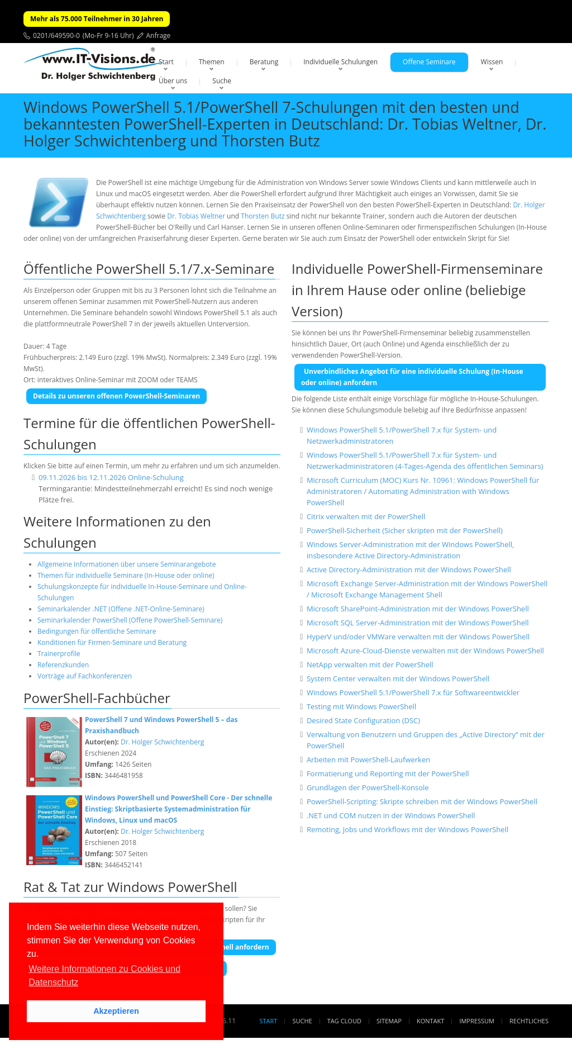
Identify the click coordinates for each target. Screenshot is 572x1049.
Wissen (492, 62)
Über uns (173, 81)
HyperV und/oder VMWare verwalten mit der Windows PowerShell (418, 637)
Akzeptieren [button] (116, 1011)
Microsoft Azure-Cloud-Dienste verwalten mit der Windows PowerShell (425, 650)
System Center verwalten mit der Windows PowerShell (398, 678)
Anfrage (158, 35)
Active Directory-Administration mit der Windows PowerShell (409, 569)
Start (166, 62)
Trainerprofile (58, 653)
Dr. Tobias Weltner (196, 216)
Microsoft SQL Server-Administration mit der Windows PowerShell (418, 623)
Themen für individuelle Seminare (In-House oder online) (125, 575)
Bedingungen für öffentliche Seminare (96, 631)
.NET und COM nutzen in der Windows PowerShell (391, 815)
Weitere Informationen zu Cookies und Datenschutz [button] (104, 975)
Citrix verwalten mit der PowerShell (366, 516)
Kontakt (430, 1021)
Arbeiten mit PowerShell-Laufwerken (368, 759)
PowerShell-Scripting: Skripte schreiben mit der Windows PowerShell (422, 801)
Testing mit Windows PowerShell (361, 706)
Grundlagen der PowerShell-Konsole (368, 787)
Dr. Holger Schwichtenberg (162, 742)
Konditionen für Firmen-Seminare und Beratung (112, 642)
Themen (212, 62)
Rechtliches (529, 1021)
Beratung (264, 62)
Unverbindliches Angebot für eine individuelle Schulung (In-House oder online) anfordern (412, 377)
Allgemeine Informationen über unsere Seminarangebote (126, 564)
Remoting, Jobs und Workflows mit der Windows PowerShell (407, 829)
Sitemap (389, 1021)
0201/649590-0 (56, 35)
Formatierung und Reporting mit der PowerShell (388, 773)
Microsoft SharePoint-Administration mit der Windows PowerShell (418, 609)
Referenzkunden (63, 665)
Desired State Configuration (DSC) (363, 720)
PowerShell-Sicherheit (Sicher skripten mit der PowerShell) (405, 530)
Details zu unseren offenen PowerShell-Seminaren (116, 396)
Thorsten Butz (262, 216)
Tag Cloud (344, 1021)
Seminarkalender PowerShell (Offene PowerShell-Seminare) (129, 620)
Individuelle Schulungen (340, 62)
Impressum (476, 1021)
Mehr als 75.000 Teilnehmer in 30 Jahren (96, 18)
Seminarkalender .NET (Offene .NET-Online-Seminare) (120, 609)
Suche (221, 81)
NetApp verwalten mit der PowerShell (370, 664)
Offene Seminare (429, 62)
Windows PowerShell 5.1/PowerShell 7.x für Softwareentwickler (413, 692)
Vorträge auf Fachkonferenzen (84, 676)
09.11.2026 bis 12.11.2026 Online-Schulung (111, 477)
